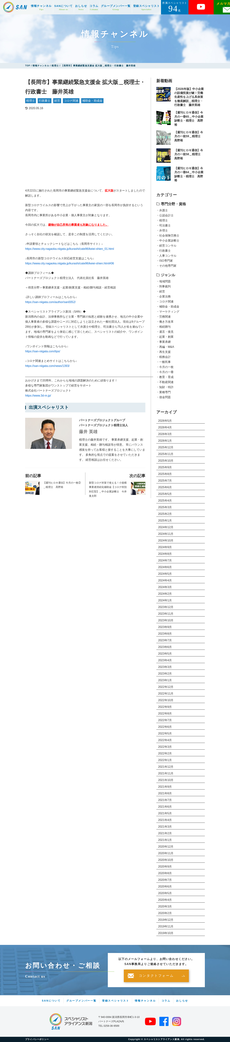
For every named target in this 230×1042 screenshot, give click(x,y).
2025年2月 (165, 513)
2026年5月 (165, 420)
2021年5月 (165, 813)
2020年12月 (165, 846)
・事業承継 (163, 341)
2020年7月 (165, 879)
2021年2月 (165, 833)
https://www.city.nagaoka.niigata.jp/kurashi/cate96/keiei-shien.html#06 (69, 263)
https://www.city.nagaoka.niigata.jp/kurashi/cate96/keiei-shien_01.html (69, 248)
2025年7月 (165, 480)
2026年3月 (165, 434)
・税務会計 (163, 356)
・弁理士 (162, 230)
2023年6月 (165, 647)
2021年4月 (165, 820)
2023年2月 (165, 673)
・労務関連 (163, 316)
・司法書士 (163, 225)
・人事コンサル (166, 255)
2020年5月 (165, 893)
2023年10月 (165, 620)
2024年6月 (165, 567)
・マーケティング (167, 311)
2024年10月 (165, 540)
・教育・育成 (165, 377)
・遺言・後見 (165, 331)
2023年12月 (165, 607)
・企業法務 (163, 296)
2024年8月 (165, 553)
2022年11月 (165, 693)
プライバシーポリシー (37, 1039)
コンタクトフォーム (156, 976)
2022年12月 (165, 686)
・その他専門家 (166, 265)
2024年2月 (165, 593)
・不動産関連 (165, 382)
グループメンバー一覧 (116, 7)
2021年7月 (165, 800)
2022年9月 (165, 706)
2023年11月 (165, 613)
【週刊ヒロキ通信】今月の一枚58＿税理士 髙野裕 (188, 154)
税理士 (30, 100)
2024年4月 (165, 580)
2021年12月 (165, 766)
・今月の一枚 (165, 366)
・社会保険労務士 (167, 235)
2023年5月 (165, 653)
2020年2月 (165, 913)
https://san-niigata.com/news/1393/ (47, 365)
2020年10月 (165, 859)
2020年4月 (165, 899)
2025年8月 (165, 474)
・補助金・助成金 (167, 306)
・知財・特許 (165, 387)
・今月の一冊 (165, 372)
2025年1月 (165, 520)
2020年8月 (165, 873)
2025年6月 (165, 487)
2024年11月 (165, 533)
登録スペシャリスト (146, 7)
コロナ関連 (71, 100)
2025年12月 (165, 447)
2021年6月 (165, 806)
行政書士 (44, 100)
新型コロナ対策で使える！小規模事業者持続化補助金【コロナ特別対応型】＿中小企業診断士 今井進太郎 (108, 489)
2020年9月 (165, 866)
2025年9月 (165, 467)
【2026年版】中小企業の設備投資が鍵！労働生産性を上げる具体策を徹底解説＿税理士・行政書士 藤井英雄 (189, 97)
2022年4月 (165, 740)
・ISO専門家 (164, 260)
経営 (57, 100)
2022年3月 (165, 746)
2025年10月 (165, 460)
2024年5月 (165, 573)
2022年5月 (165, 733)
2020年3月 (165, 906)
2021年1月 (165, 839)
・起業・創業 (165, 336)
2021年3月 (165, 826)
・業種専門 (163, 392)
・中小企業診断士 (167, 240)
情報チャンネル (41, 7)
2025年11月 (165, 454)
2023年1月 (165, 680)
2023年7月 (165, 640)
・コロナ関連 (165, 301)
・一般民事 (163, 361)
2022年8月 (165, 713)
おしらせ (81, 7)
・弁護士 (162, 210)
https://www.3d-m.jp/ (38, 395)
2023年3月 (165, 666)
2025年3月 (165, 507)
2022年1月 (165, 760)
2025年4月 (165, 500)
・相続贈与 (163, 326)
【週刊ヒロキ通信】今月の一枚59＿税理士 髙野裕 (188, 136)
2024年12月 (165, 527)
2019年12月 (165, 919)
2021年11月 (165, 773)
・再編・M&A (165, 346)
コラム (93, 7)
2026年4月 (165, 427)
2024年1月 (165, 600)
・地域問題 (163, 281)
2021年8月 (165, 793)
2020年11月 (165, 853)
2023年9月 (165, 627)
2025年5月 (165, 493)
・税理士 (162, 220)
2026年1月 (165, 440)
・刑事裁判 (163, 286)
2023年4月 (165, 660)
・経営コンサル (166, 245)
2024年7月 (165, 560)
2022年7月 (165, 720)
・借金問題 (163, 397)
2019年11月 (165, 926)
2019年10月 (165, 933)
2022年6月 (165, 726)
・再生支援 (163, 351)
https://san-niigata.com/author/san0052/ (50, 302)
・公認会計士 (165, 215)
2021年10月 (165, 780)
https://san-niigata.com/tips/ (42, 351)
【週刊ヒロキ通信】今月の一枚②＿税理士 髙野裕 (62, 485)
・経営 (160, 291)
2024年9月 (165, 547)
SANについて (63, 7)
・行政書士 (163, 250)
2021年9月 (165, 786)
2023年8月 (165, 633)
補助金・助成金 (92, 100)
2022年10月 (165, 700)
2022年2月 (165, 753)
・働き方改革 (165, 321)
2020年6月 (165, 886)
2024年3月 (165, 587)
